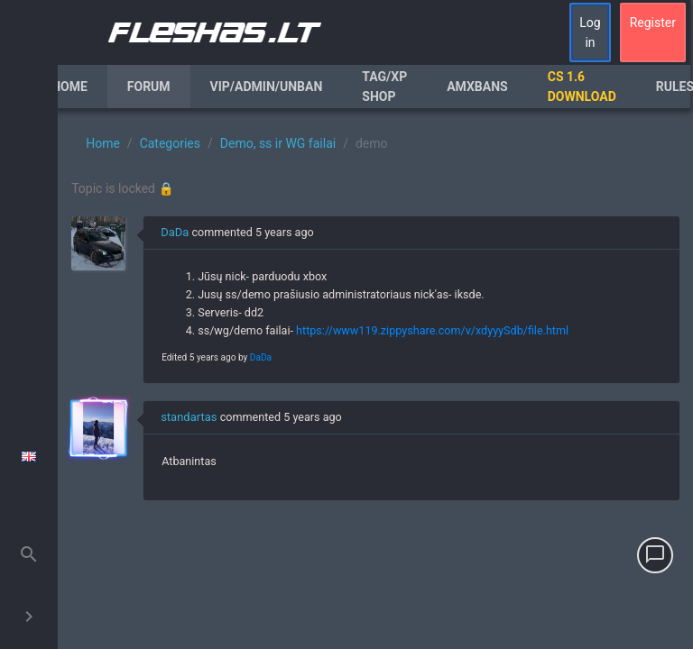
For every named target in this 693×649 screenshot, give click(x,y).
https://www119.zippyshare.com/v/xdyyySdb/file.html (432, 330)
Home (69, 86)
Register (653, 22)
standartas (189, 417)
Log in (589, 32)
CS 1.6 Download (582, 86)
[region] (375, 378)
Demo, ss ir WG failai (278, 143)
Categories (170, 143)
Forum (149, 86)
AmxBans (477, 86)
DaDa (175, 232)
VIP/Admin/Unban (266, 86)
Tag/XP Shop (384, 86)
